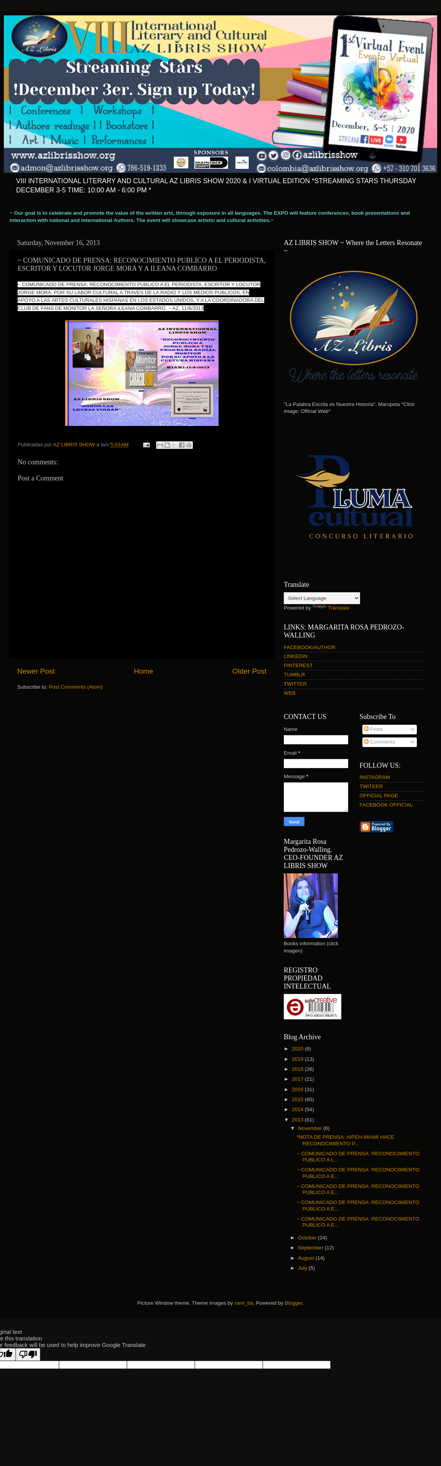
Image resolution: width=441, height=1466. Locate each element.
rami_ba (243, 1303)
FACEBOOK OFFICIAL (386, 805)
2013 (298, 1120)
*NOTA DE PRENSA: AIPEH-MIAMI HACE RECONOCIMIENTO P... (346, 1140)
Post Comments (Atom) (76, 687)
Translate (331, 608)
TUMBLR (294, 675)
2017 (298, 1079)
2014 (298, 1109)
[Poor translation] (28, 1354)
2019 (298, 1059)
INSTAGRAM (375, 777)
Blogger (294, 1303)
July (303, 1268)
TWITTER (295, 684)
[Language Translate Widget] (322, 598)
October (308, 1238)
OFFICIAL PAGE (379, 795)
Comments (379, 742)
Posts (373, 729)
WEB (290, 693)
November (310, 1128)
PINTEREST (298, 665)
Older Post (249, 671)
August (307, 1258)
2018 (298, 1069)
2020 (298, 1049)
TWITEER (371, 786)
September (311, 1248)
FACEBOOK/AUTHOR (310, 647)
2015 (298, 1099)
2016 (298, 1089)
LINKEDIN (296, 656)
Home (143, 671)
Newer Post (36, 671)
